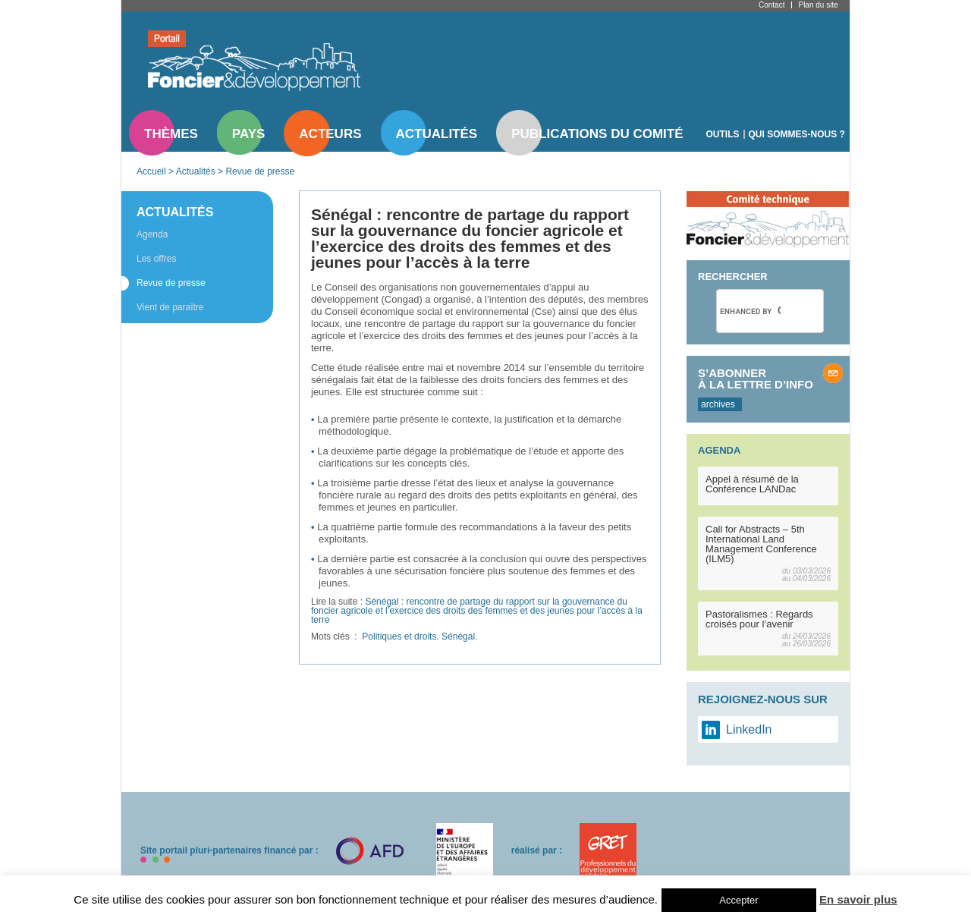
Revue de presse (259, 171)
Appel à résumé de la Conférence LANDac (752, 484)
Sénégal (458, 636)
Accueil (151, 171)
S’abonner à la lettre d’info (755, 378)
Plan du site (817, 5)
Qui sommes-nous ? (797, 134)
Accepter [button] (738, 900)
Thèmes (171, 134)
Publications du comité (597, 134)
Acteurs (330, 134)
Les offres (156, 258)
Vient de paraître (170, 307)
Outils (723, 134)
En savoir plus (858, 899)
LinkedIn (749, 729)
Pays (248, 134)
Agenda (152, 234)
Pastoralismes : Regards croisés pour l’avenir (759, 619)
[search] (750, 311)
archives (718, 404)
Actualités (437, 134)
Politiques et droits (399, 636)
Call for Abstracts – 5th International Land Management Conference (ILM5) (761, 543)
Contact (771, 5)
